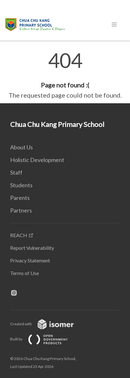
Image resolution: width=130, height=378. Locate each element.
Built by (44, 339)
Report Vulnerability (32, 248)
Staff (16, 172)
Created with (47, 323)
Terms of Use (24, 273)
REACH (18, 235)
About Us (21, 147)
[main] (65, 75)
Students (21, 185)
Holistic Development (37, 159)
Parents (20, 197)
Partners (21, 210)
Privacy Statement (30, 260)
